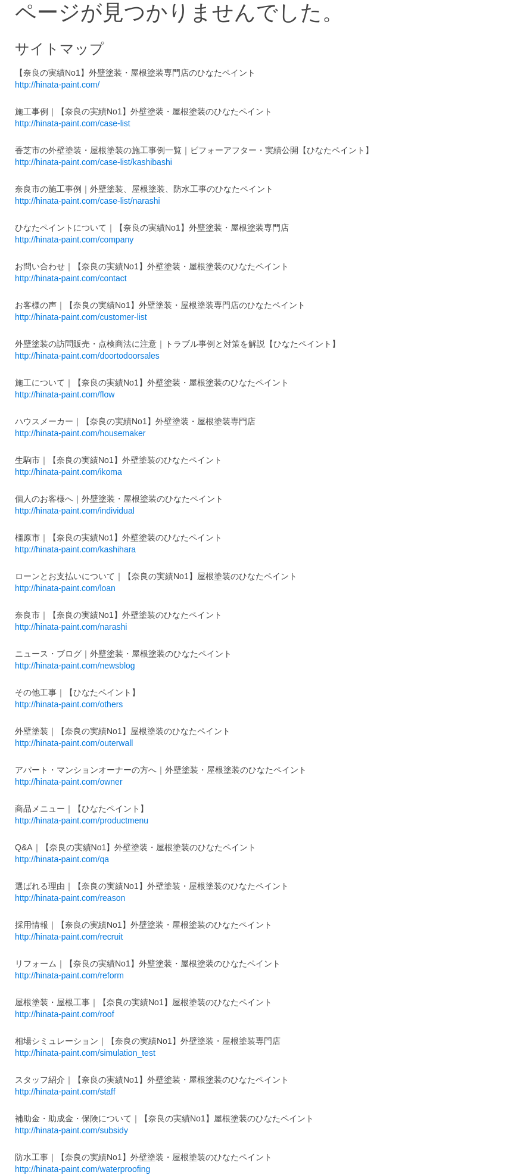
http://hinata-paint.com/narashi (71, 627)
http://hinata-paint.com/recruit (69, 936)
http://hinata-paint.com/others (69, 704)
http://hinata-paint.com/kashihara (75, 549)
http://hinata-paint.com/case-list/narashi (87, 201)
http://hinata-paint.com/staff (65, 1091)
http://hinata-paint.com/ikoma (68, 472)
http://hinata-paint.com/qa (62, 859)
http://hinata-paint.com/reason (70, 898)
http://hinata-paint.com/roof (64, 1014)
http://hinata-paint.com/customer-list (81, 317)
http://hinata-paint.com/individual (75, 510)
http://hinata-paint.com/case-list (72, 123)
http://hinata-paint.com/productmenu (81, 820)
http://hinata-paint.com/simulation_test (85, 1053)
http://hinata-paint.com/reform (69, 975)
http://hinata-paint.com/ (57, 84)
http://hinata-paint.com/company (74, 239)
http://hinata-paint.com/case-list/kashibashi (93, 162)
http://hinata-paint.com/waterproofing (82, 1169)
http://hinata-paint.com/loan (65, 588)
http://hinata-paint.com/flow (64, 394)
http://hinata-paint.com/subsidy (71, 1130)
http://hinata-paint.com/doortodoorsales (87, 355)
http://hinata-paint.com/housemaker (80, 433)
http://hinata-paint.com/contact (71, 278)
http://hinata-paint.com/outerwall (74, 743)
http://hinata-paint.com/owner (69, 782)
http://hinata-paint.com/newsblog (75, 665)
